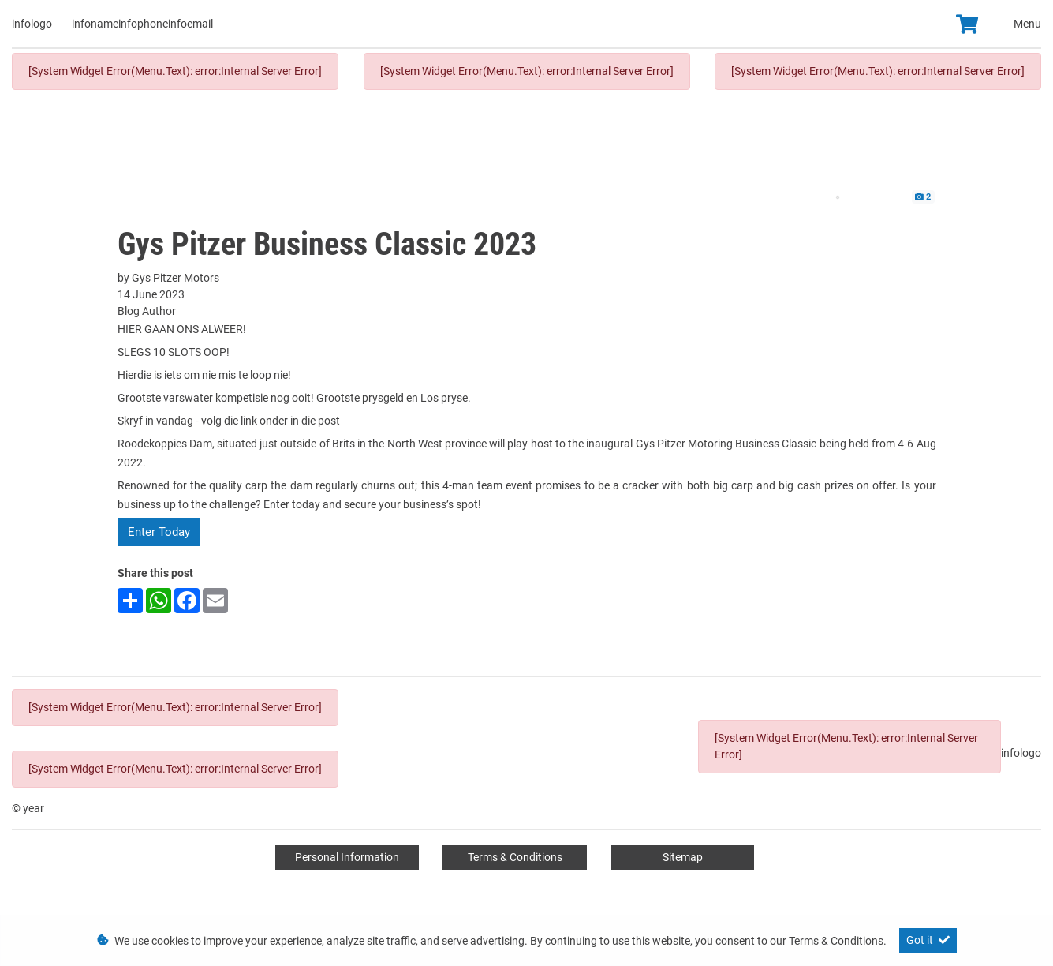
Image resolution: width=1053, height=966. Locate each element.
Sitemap (683, 857)
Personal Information (347, 857)
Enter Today (159, 532)
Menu (1027, 23)
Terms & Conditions (515, 857)
